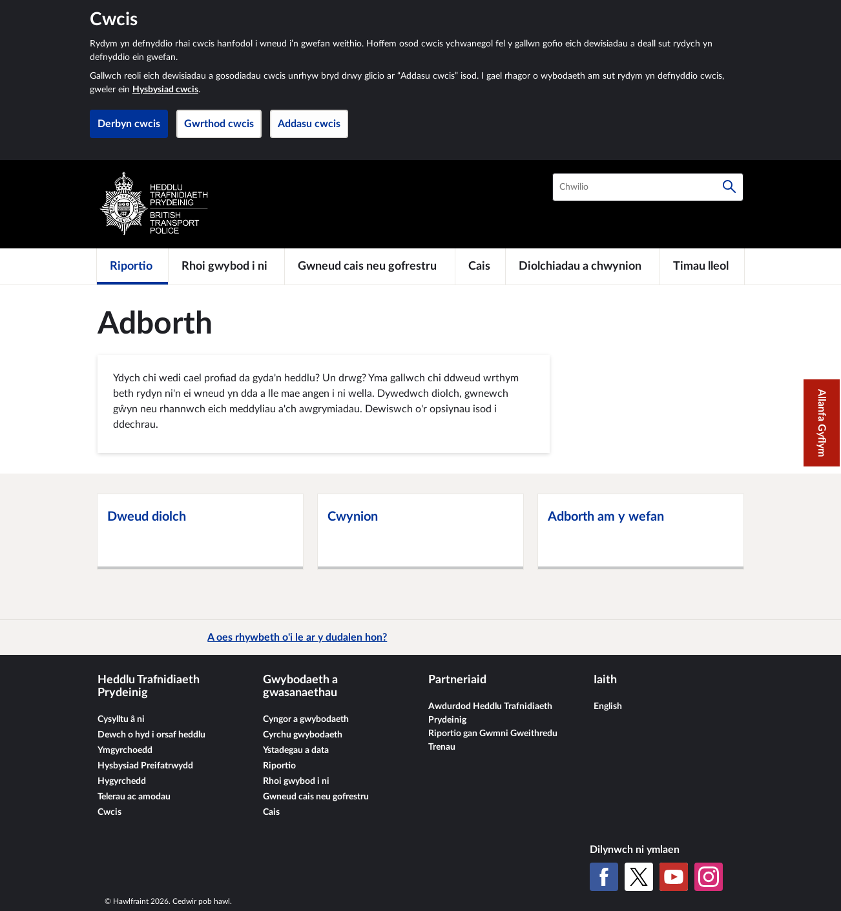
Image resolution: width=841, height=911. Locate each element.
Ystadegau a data (296, 750)
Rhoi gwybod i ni (296, 781)
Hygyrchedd (122, 781)
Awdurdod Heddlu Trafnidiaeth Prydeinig (490, 713)
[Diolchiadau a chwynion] (582, 266)
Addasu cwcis (309, 124)
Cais (271, 812)
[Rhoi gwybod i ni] (226, 266)
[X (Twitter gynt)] (639, 877)
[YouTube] (673, 877)
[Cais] (480, 266)
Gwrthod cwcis (219, 124)
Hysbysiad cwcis (165, 89)
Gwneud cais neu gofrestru (316, 796)
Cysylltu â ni (121, 719)
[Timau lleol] (702, 266)
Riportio (279, 765)
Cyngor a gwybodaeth (306, 719)
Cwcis (109, 812)
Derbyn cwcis (129, 124)
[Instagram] (708, 877)
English (608, 706)
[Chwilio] (729, 187)
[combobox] (647, 187)
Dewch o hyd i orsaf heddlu (151, 734)
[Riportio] (132, 266)
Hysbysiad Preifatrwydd (145, 765)
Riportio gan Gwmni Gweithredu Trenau (492, 740)
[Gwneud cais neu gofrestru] (370, 266)
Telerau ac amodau (134, 796)
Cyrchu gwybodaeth (302, 734)
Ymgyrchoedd (125, 750)
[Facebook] (604, 877)
